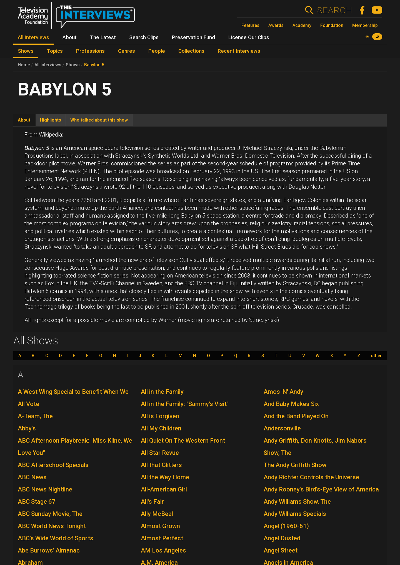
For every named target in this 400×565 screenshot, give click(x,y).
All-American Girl (164, 489)
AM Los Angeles (163, 550)
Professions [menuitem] (90, 51)
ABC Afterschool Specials (53, 464)
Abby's (27, 428)
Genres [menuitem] (126, 51)
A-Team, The (35, 416)
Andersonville (282, 428)
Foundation (331, 25)
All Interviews (47, 64)
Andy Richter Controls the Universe (311, 477)
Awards (276, 25)
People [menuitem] (156, 51)
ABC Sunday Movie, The (50, 513)
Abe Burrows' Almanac (49, 550)
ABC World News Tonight (52, 526)
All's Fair (152, 501)
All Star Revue (160, 452)
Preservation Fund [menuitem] (193, 37)
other (376, 356)
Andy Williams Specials (295, 513)
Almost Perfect (162, 538)
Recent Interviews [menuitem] (239, 51)
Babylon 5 (94, 64)
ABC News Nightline (45, 489)
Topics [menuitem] (55, 51)
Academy (301, 25)
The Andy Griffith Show (295, 464)
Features (250, 25)
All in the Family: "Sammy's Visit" (185, 403)
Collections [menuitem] (191, 51)
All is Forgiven (160, 416)
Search (334, 10)
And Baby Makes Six (291, 403)
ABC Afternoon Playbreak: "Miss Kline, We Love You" (75, 446)
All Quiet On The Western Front (183, 440)
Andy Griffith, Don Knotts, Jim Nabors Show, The (315, 446)
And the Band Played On (296, 416)
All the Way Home (165, 477)
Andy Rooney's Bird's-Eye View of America (321, 489)
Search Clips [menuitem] (144, 37)
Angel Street (281, 550)
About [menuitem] (69, 37)
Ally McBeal (157, 513)
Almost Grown (160, 526)
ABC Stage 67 (37, 501)
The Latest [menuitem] (103, 37)
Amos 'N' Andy (283, 391)
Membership (365, 25)
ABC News (32, 477)
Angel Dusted (282, 538)
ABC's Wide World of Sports (55, 538)
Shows (73, 64)
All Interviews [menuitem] (33, 37)
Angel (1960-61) (286, 526)
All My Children (161, 428)
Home (24, 64)
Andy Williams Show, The (297, 501)
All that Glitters (161, 464)
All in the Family (162, 391)
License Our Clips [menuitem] (248, 37)
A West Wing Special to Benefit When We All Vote (73, 397)
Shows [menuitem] (26, 51)
